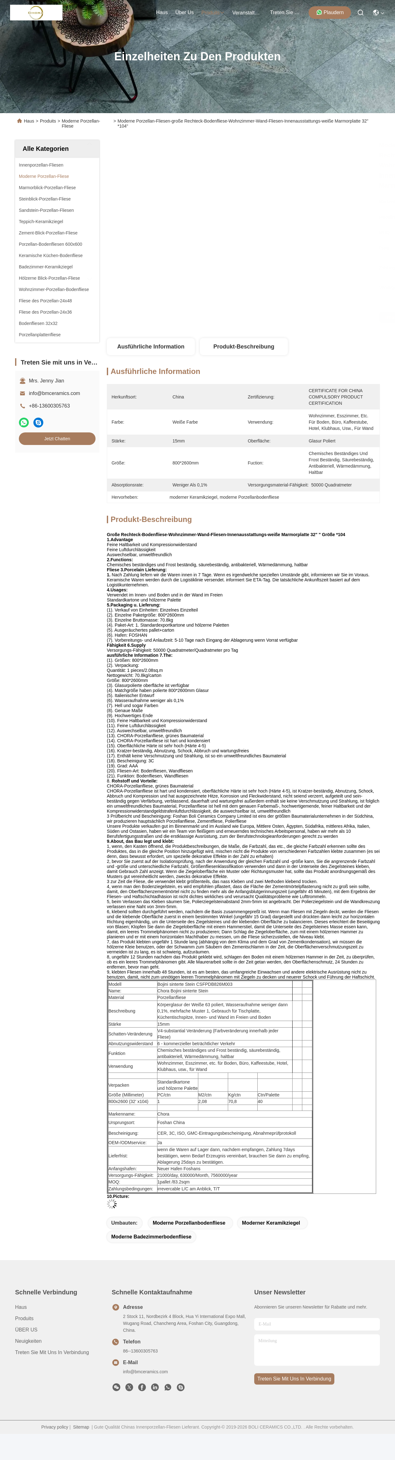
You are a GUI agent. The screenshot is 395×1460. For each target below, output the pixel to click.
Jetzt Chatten (57, 438)
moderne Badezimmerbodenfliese (151, 1236)
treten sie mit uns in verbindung (285, 12)
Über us (184, 12)
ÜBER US (26, 1329)
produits (213, 12)
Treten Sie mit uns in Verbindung (52, 1352)
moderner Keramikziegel (271, 1223)
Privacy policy (55, 1427)
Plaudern (330, 12)
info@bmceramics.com (54, 393)
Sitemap (81, 1427)
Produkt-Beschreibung (243, 346)
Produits (48, 120)
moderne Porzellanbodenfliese (189, 1223)
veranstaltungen (247, 12)
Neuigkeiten (28, 1341)
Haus (162, 12)
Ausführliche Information (150, 346)
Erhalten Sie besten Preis (304, 317)
